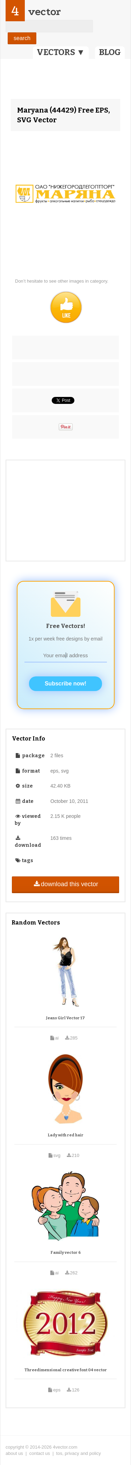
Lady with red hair (65, 1135)
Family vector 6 (66, 1252)
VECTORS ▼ (61, 52)
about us (14, 1453)
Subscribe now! (65, 684)
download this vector (65, 884)
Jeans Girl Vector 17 (65, 1018)
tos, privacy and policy (78, 1453)
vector (44, 12)
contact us (39, 1453)
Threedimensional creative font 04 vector (65, 1370)
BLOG (110, 52)
